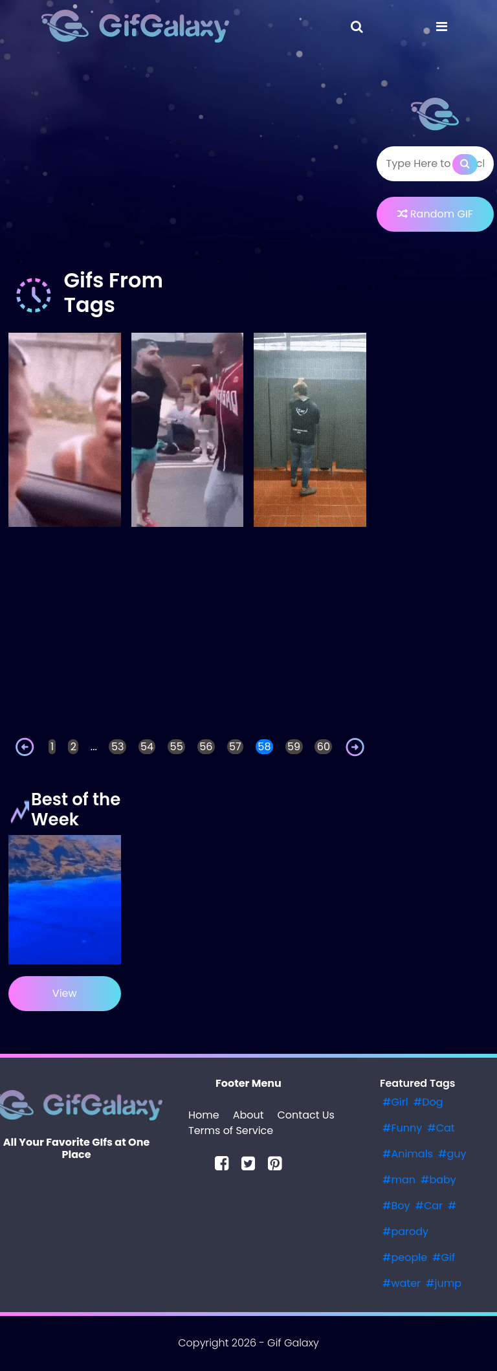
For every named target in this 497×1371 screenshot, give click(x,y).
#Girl (395, 1102)
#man (398, 1179)
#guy (452, 1153)
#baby (438, 1179)
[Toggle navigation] (356, 26)
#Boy (396, 1205)
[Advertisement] (187, 164)
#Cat (440, 1127)
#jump (443, 1283)
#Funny (402, 1127)
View (64, 993)
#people (404, 1257)
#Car (429, 1205)
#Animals (407, 1153)
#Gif (443, 1257)
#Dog (428, 1102)
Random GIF (435, 213)
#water (401, 1283)
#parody (405, 1231)
